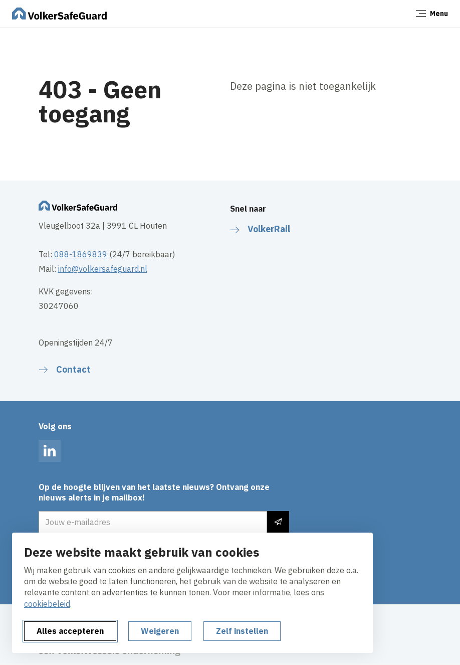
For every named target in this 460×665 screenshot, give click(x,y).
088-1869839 (80, 254)
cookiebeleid (47, 604)
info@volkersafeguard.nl (102, 269)
